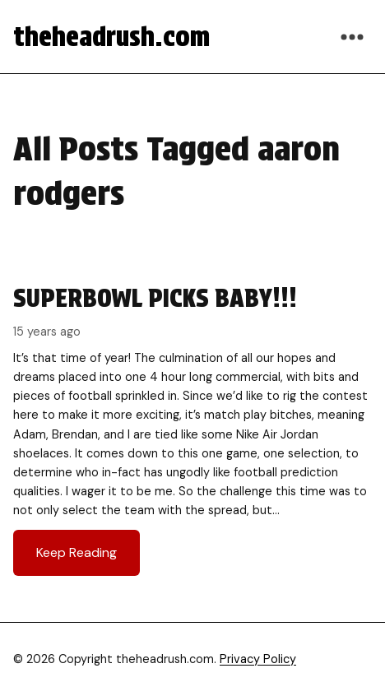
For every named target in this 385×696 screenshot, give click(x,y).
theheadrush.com (111, 37)
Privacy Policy (258, 659)
